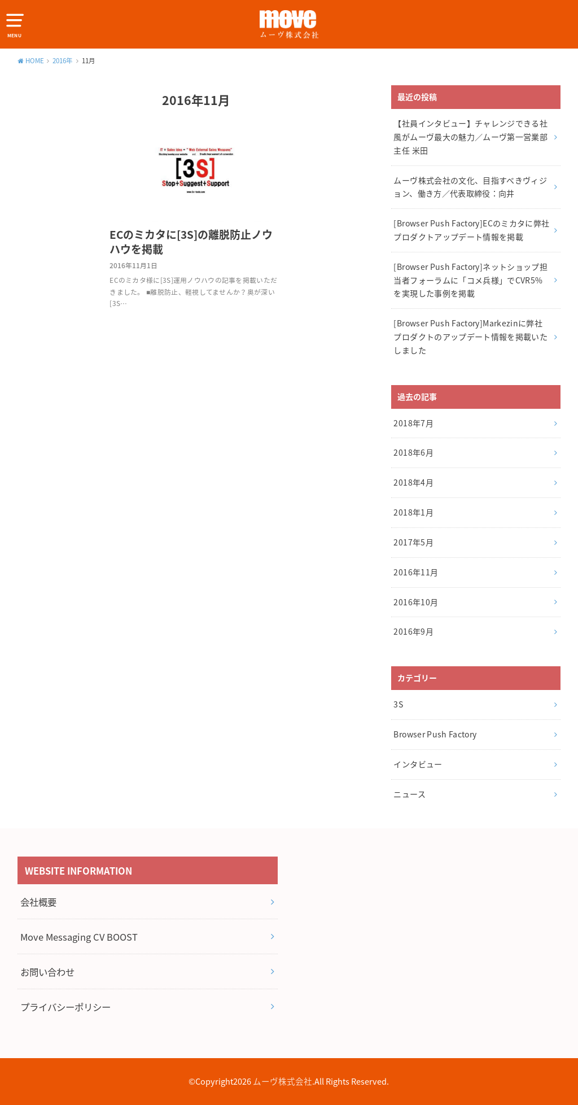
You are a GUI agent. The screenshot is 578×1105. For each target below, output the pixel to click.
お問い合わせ (47, 972)
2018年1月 (413, 512)
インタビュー (417, 764)
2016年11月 (415, 572)
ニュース (409, 794)
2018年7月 (413, 423)
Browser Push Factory (434, 734)
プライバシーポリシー (65, 1007)
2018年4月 (413, 482)
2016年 (62, 60)
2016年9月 (413, 631)
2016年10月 (415, 602)
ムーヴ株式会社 (282, 1081)
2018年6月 (413, 452)
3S (398, 704)
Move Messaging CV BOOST (79, 937)
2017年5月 (413, 542)
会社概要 (38, 902)
